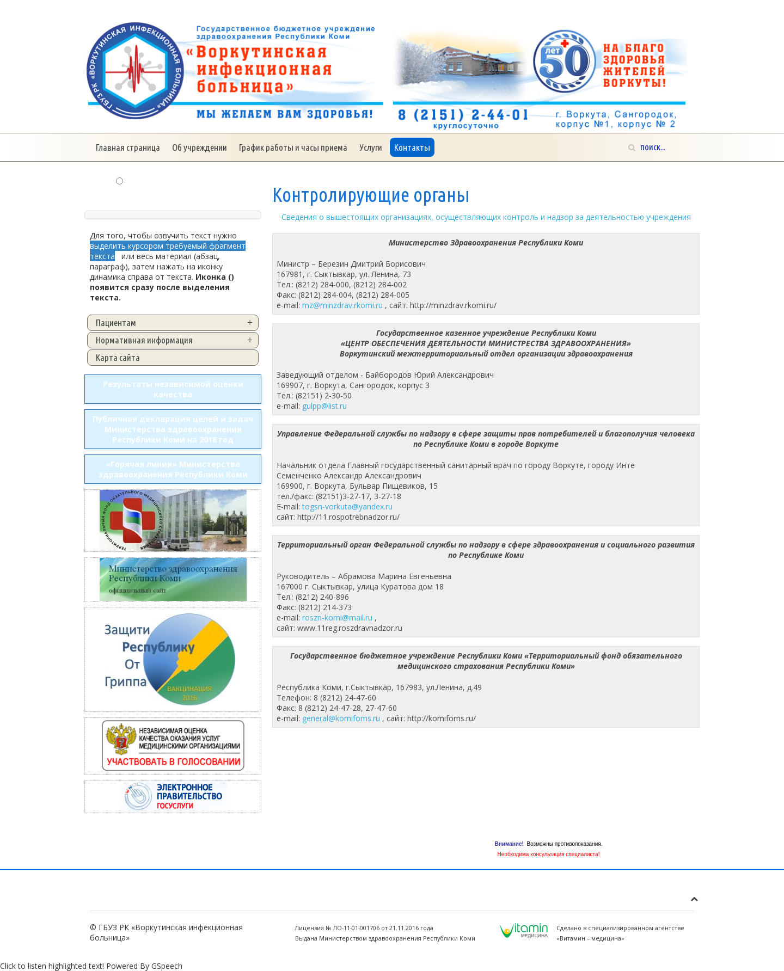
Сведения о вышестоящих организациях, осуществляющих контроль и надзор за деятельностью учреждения (486, 217)
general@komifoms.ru (341, 718)
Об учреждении (199, 147)
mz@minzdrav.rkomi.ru (342, 305)
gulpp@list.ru (324, 406)
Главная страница (128, 147)
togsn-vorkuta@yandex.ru (347, 506)
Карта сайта (118, 357)
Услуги (370, 147)
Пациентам (116, 322)
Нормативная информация (144, 340)
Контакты (412, 147)
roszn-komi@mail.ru (337, 617)
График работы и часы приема (293, 147)
